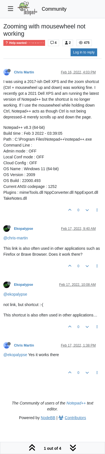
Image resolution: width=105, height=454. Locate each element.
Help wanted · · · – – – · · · (24, 43)
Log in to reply (84, 52)
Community (54, 9)
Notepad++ (76, 403)
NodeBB (48, 417)
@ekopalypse (15, 294)
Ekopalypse (23, 229)
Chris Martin (24, 72)
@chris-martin (15, 238)
